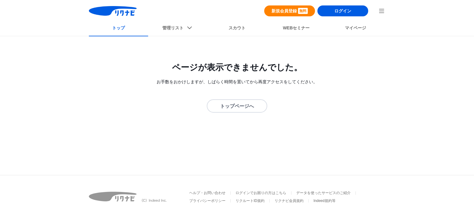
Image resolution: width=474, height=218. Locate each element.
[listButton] (177, 29)
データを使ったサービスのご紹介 (323, 193)
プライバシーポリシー (207, 201)
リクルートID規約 (250, 201)
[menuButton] (381, 11)
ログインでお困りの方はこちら (260, 193)
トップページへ (237, 106)
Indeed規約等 (324, 201)
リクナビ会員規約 (289, 201)
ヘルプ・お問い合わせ (207, 193)
